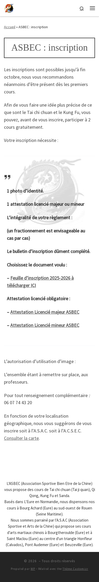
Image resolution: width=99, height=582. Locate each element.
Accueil (9, 27)
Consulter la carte (21, 438)
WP (33, 569)
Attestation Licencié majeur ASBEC (44, 312)
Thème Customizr (75, 569)
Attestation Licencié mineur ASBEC (44, 325)
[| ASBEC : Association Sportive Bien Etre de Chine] (9, 7)
